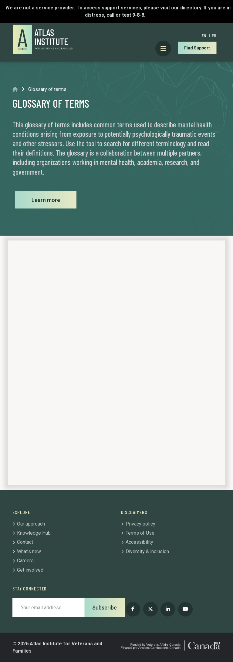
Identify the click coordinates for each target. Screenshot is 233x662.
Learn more (46, 200)
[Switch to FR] (214, 35)
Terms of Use (140, 533)
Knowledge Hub (34, 533)
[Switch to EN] (204, 35)
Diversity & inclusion (147, 551)
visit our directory (180, 8)
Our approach (31, 524)
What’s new (29, 551)
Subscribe (104, 607)
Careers (25, 560)
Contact (25, 542)
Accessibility (139, 542)
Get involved (30, 570)
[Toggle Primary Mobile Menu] (163, 49)
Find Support (197, 47)
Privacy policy (140, 524)
